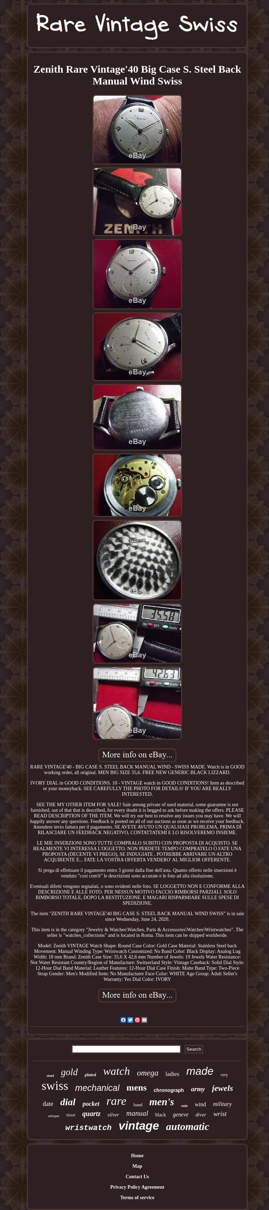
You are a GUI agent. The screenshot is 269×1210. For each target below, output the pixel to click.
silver (113, 1114)
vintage (139, 1125)
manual (137, 1113)
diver (200, 1114)
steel (50, 1075)
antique (53, 1116)
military (222, 1104)
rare (116, 1100)
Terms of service (137, 1197)
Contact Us (137, 1176)
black (160, 1114)
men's (161, 1101)
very (224, 1074)
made (200, 1071)
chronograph (169, 1090)
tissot (70, 1115)
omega (147, 1073)
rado (184, 1106)
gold (69, 1072)
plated (90, 1074)
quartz (91, 1113)
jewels (222, 1088)
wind (200, 1104)
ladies (172, 1074)
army (198, 1089)
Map (137, 1166)
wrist (220, 1113)
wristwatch (88, 1128)
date (48, 1103)
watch (116, 1071)
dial (68, 1101)
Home (137, 1155)
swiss (55, 1086)
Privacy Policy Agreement (137, 1187)
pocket (91, 1103)
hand (137, 1104)
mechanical (97, 1088)
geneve (180, 1114)
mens (136, 1088)
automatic (187, 1126)
